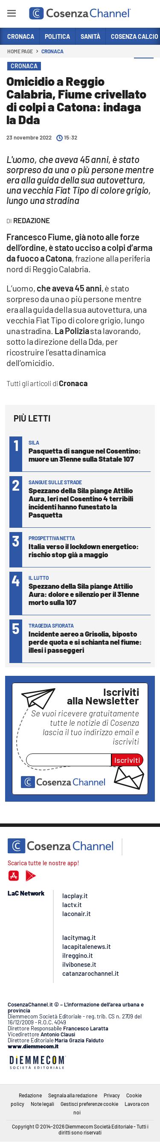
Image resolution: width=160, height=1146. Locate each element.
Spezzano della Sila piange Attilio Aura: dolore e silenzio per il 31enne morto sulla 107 (84, 594)
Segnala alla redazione (72, 1095)
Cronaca (52, 51)
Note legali (42, 1104)
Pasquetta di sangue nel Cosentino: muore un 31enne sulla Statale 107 (85, 454)
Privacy (112, 1095)
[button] (144, 68)
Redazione (30, 1095)
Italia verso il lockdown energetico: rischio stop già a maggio (84, 550)
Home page (20, 51)
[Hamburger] (11, 15)
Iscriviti (127, 760)
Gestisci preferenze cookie (89, 1104)
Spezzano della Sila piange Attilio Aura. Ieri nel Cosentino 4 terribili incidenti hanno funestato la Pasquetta (81, 502)
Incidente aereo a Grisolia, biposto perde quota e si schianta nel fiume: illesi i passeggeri (85, 641)
